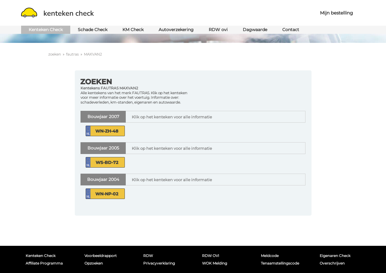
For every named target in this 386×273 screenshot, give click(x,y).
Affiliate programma (44, 263)
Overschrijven (332, 263)
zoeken (54, 54)
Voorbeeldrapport (100, 255)
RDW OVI (210, 255)
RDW (148, 255)
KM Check (133, 29)
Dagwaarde (255, 29)
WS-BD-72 (107, 162)
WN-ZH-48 (106, 131)
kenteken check (57, 13)
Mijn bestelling (336, 13)
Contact (290, 29)
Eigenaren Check (335, 255)
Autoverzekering (176, 29)
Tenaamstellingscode (280, 263)
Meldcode (270, 255)
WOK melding (214, 263)
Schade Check (92, 29)
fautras (72, 54)
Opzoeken (93, 263)
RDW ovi (218, 29)
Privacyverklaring (159, 263)
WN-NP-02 (106, 194)
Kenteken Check (46, 29)
